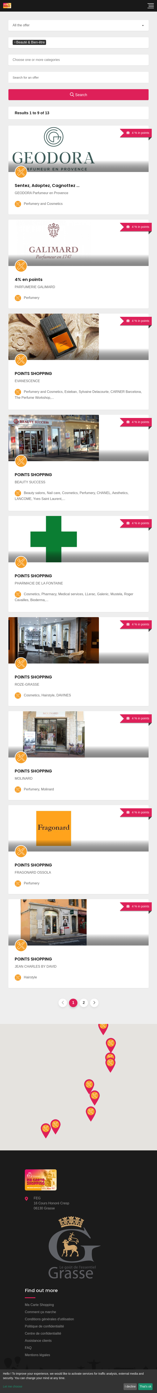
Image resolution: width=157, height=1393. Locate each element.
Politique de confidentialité (44, 1326)
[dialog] (78, 1381)
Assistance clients (38, 1340)
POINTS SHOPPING (33, 373)
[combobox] (78, 25)
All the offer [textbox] (21, 25)
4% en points (29, 279)
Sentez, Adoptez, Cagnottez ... (47, 185)
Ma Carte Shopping (39, 1305)
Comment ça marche (40, 1312)
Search (78, 95)
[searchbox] (48, 42)
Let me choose (12, 1386)
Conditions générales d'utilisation (49, 1319)
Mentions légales (37, 1355)
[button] (110, 1065)
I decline (130, 1386)
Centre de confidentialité (43, 1333)
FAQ (28, 1348)
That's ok (145, 1386)
